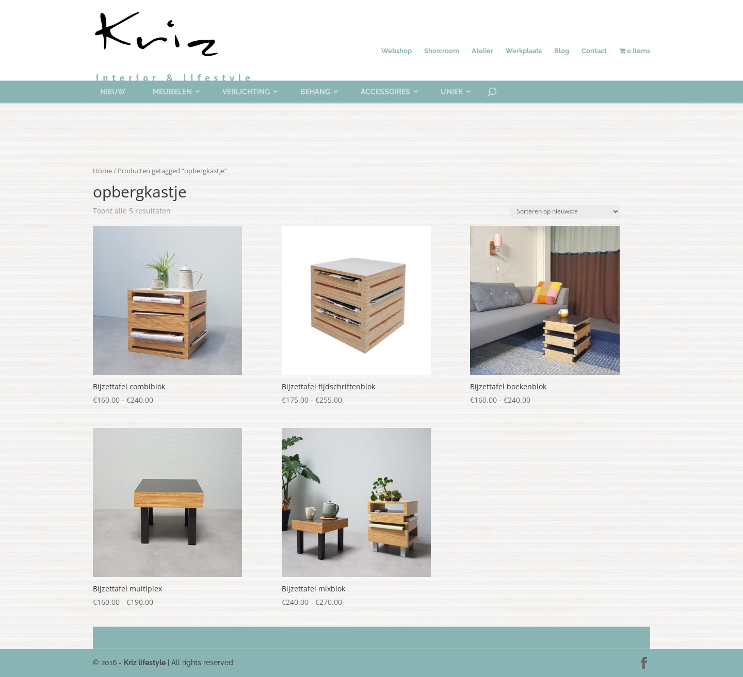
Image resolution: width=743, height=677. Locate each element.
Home (102, 170)
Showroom (441, 51)
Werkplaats (524, 51)
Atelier (482, 51)
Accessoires (385, 92)
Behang (315, 92)
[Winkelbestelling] (565, 212)
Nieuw (112, 92)
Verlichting (246, 92)
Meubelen (172, 92)
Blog (561, 51)
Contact (594, 51)
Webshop (396, 51)
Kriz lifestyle (145, 662)
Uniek (452, 92)
